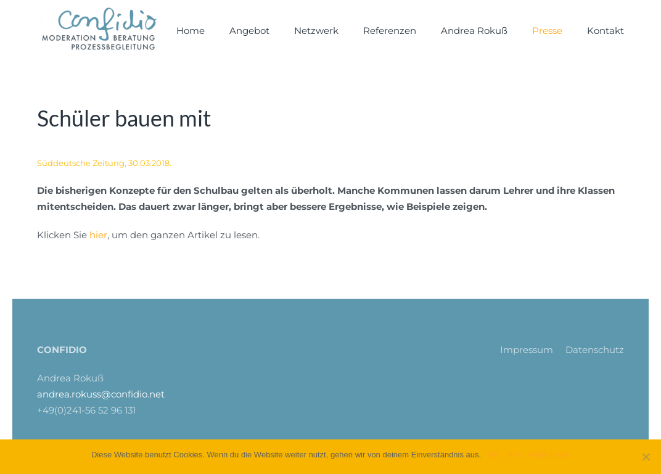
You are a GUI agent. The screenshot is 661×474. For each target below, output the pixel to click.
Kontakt (605, 30)
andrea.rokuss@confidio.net (101, 394)
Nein (513, 454)
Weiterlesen (549, 454)
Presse (547, 30)
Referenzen (389, 30)
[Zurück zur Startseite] (98, 31)
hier (98, 235)
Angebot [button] (249, 30)
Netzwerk (316, 30)
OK (493, 454)
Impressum (526, 350)
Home (190, 30)
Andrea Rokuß (474, 30)
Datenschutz (594, 350)
